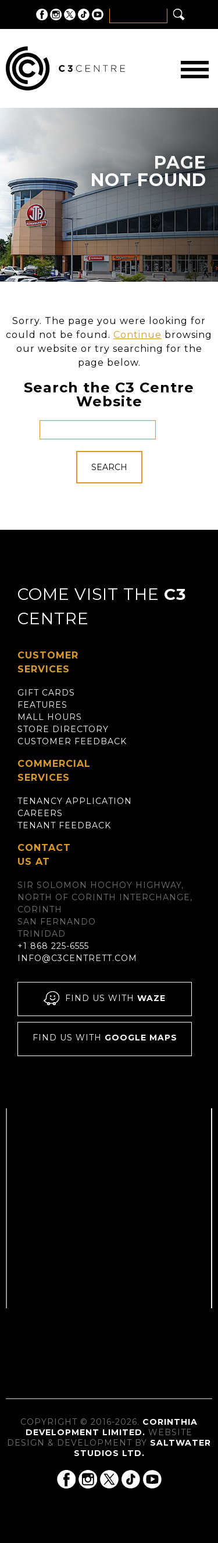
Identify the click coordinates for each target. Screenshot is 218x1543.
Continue (137, 334)
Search (109, 467)
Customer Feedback (72, 741)
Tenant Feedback (64, 825)
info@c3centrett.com (77, 958)
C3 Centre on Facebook (42, 14)
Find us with (105, 999)
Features (42, 705)
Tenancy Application (74, 801)
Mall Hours (49, 717)
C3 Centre (65, 68)
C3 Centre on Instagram (56, 14)
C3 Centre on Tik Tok (84, 14)
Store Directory (63, 729)
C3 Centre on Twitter (70, 14)
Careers (40, 813)
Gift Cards (46, 692)
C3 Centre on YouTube (97, 14)
